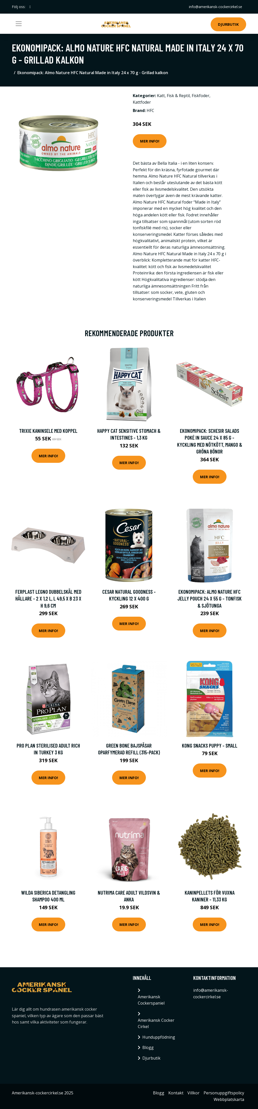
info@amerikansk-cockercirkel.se (215, 6)
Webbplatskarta (229, 1099)
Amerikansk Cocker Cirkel (156, 1023)
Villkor (193, 1093)
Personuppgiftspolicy (224, 1093)
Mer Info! (149, 141)
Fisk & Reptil (178, 95)
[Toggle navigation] (18, 24)
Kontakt (175, 1093)
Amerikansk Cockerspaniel (151, 1000)
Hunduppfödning (158, 1037)
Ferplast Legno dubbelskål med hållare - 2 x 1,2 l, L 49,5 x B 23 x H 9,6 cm (48, 598)
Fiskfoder (200, 95)
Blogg (148, 1047)
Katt (161, 95)
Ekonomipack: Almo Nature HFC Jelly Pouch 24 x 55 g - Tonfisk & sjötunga (209, 598)
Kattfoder (142, 102)
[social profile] (30, 7)
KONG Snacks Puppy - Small (209, 745)
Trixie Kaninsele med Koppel (48, 431)
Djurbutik (228, 24)
